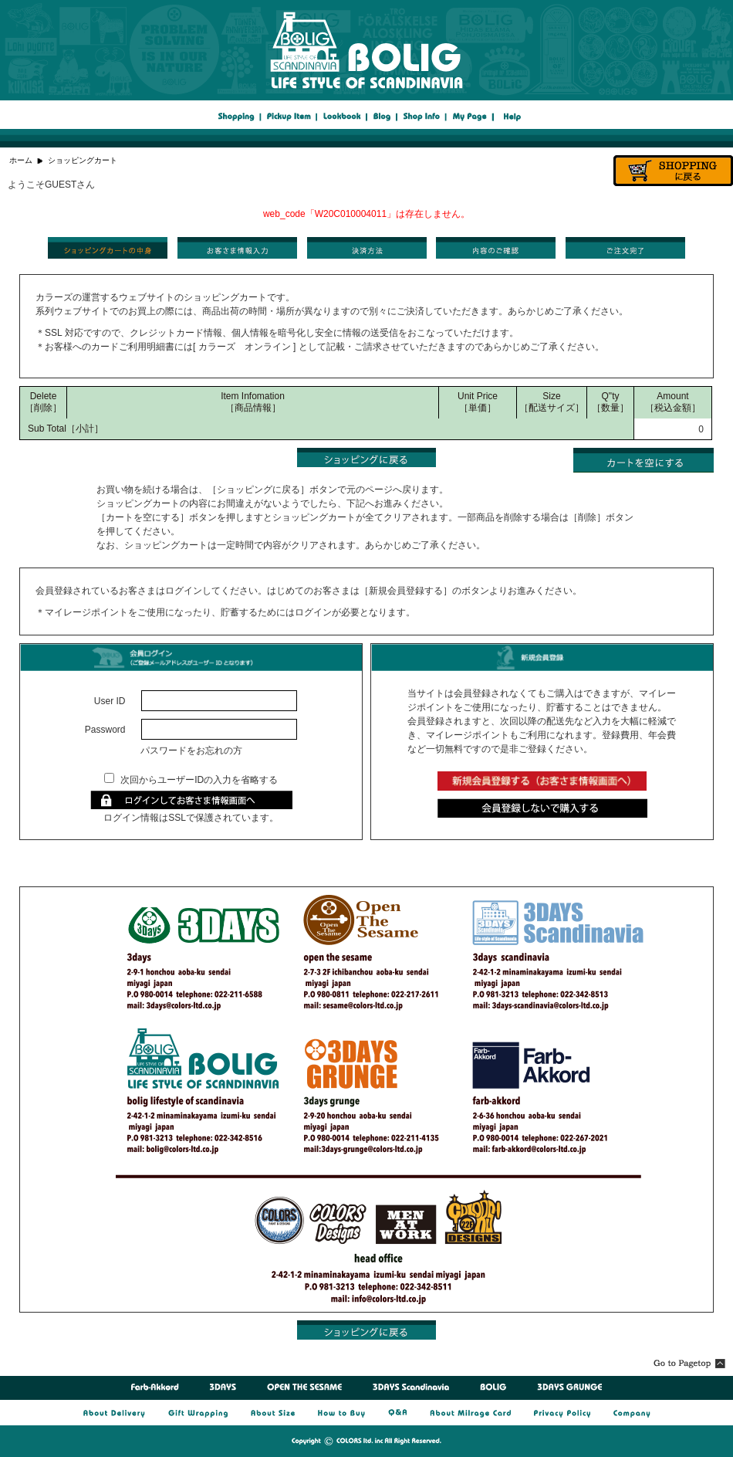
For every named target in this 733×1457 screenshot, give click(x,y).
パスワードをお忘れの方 (191, 750)
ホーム (20, 160)
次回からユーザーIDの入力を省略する (199, 779)
